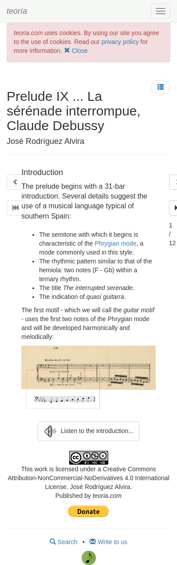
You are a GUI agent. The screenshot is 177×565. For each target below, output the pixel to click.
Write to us (108, 541)
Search (63, 541)
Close (76, 50)
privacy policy (120, 41)
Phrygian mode (116, 243)
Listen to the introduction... (88, 431)
